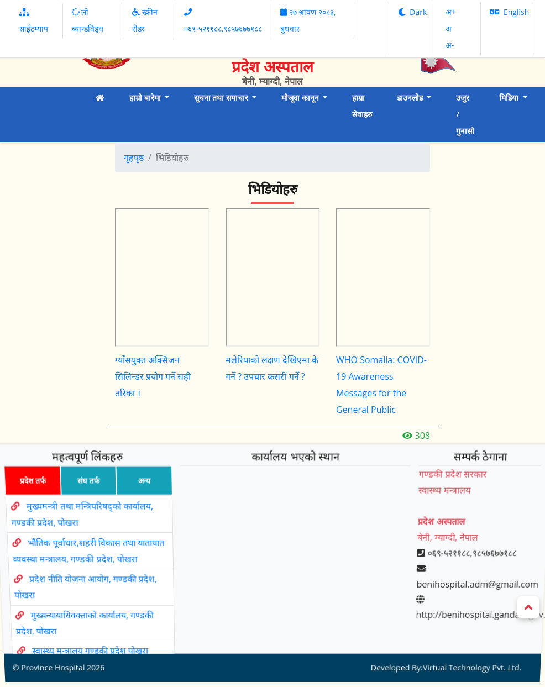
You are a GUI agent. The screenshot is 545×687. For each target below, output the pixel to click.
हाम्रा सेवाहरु (362, 105)
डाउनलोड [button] (411, 97)
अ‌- (450, 45)
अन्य (140, 495)
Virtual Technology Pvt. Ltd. (466, 644)
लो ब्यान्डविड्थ (87, 20)
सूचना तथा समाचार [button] (222, 97)
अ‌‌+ (451, 12)
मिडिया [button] (510, 97)
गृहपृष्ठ (134, 157)
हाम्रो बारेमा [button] (146, 97)
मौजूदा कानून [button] (301, 97)
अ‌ (449, 28)
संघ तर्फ (83, 495)
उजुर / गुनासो (465, 114)
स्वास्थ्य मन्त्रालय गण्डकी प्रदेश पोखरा (94, 631)
